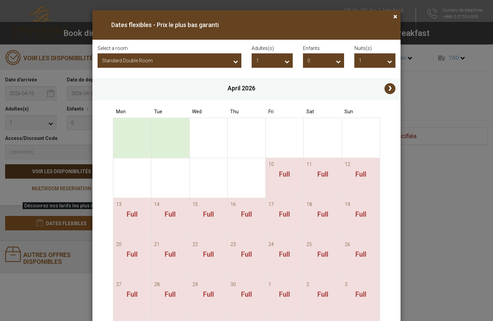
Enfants (311, 48)
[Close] (395, 16)
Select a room (113, 48)
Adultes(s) (263, 48)
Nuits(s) (363, 48)
